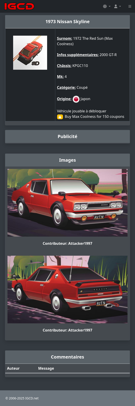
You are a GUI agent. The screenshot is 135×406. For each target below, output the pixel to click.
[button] (106, 6)
